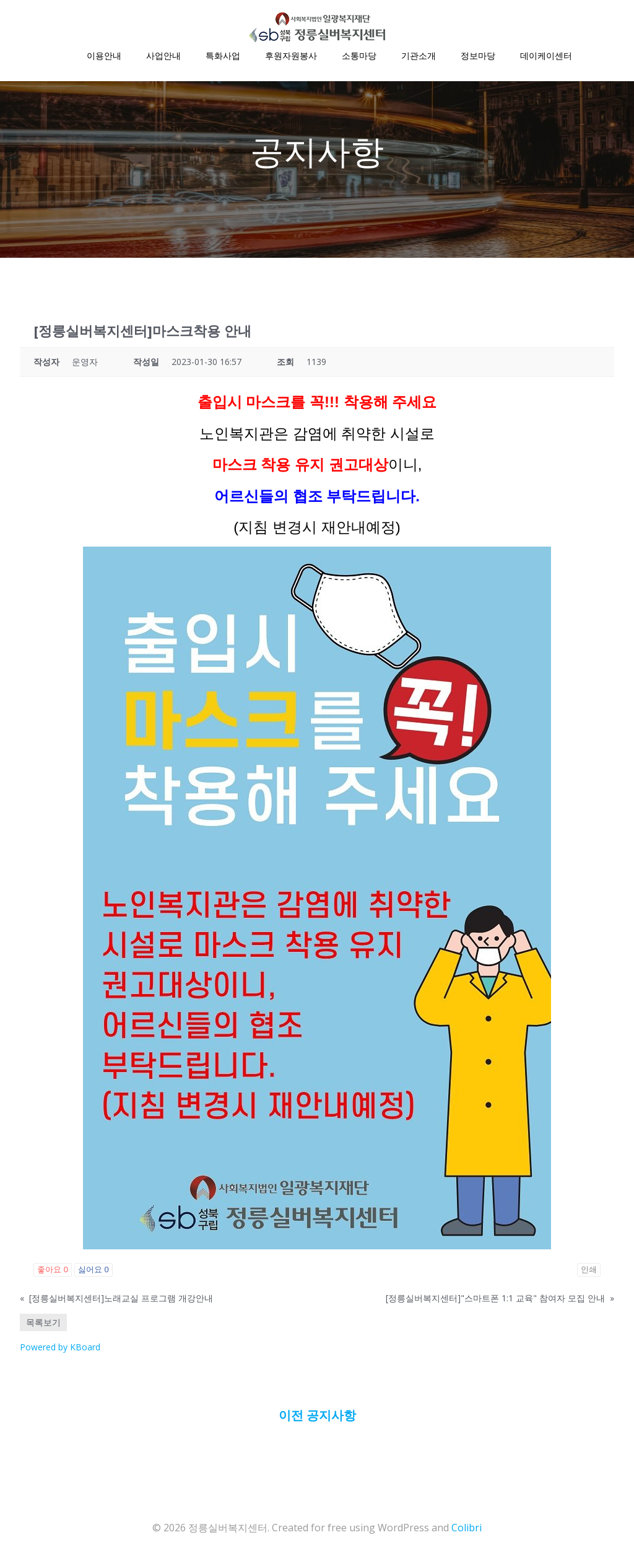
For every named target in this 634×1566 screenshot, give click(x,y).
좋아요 (52, 1271)
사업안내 (163, 56)
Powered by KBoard (60, 1349)
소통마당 (359, 56)
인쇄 (589, 1271)
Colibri (466, 1529)
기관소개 (418, 56)
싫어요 (93, 1271)
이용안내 (104, 56)
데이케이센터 (546, 56)
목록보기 (43, 1324)
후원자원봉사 (291, 56)
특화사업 (223, 56)
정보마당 (478, 56)
